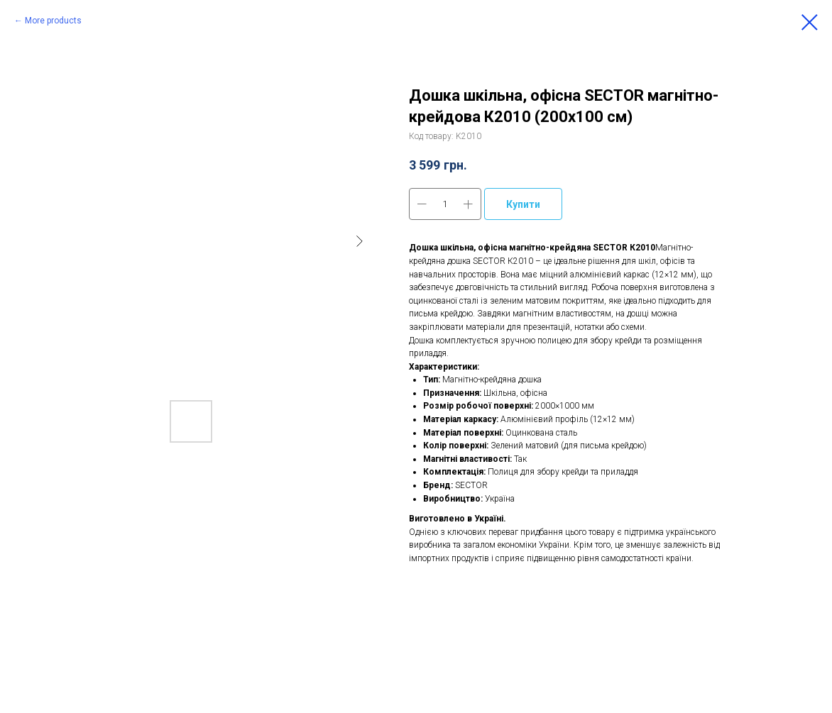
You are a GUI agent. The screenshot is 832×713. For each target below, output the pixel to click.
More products (53, 21)
